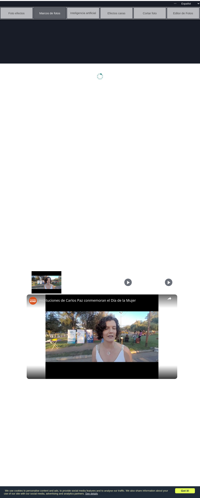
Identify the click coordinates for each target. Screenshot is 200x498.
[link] (33, 301)
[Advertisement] (101, 116)
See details (91, 493)
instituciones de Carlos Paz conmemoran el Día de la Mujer (87, 300)
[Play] (128, 282)
